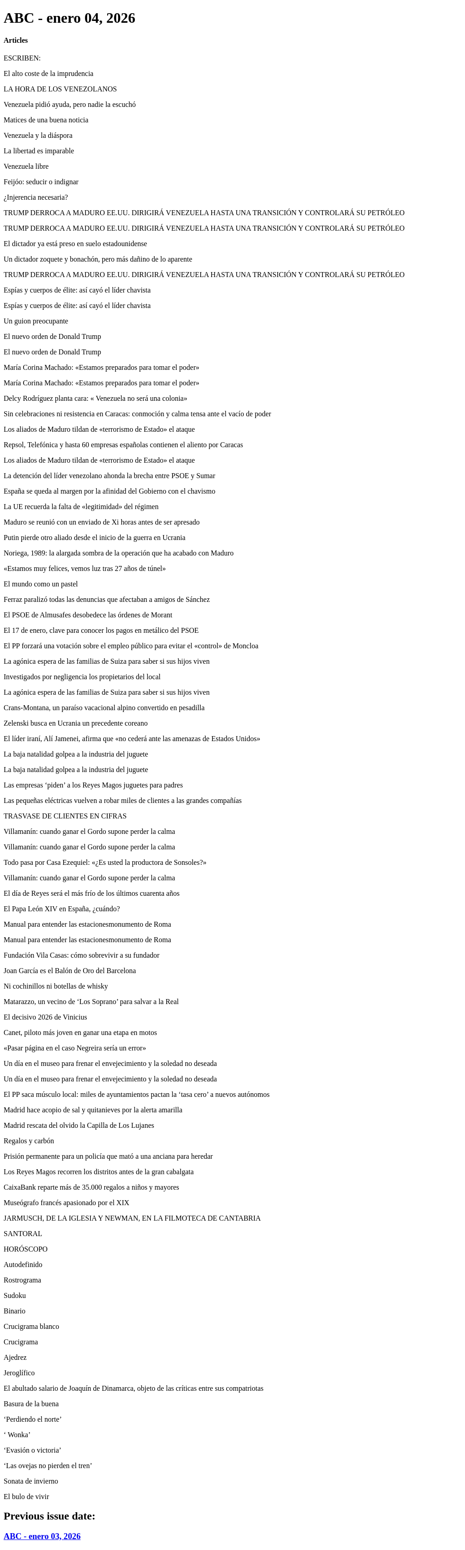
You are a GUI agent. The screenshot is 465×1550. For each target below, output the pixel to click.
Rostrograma (22, 1280)
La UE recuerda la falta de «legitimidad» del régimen (81, 506)
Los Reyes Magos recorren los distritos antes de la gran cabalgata (99, 1172)
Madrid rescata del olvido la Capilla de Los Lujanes (79, 1125)
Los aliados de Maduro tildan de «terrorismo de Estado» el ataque (99, 429)
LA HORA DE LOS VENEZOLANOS (60, 89)
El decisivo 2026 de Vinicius (45, 1017)
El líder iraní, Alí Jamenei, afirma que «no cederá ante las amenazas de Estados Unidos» (132, 738)
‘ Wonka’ (17, 1435)
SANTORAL (23, 1233)
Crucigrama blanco (31, 1326)
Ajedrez (15, 1357)
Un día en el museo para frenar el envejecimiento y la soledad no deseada (110, 1063)
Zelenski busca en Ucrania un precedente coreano (76, 723)
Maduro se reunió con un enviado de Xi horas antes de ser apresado (102, 522)
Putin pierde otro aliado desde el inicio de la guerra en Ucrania (94, 537)
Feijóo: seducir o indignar (41, 182)
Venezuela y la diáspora (38, 135)
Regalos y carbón (29, 1141)
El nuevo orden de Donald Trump (52, 336)
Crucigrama (21, 1342)
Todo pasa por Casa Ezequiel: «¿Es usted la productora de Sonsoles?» (105, 862)
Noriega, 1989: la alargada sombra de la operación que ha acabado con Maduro (119, 553)
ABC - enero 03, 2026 (42, 1536)
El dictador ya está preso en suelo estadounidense (75, 243)
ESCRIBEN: (22, 58)
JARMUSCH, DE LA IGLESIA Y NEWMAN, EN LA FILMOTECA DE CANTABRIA (132, 1218)
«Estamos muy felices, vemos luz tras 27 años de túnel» (85, 568)
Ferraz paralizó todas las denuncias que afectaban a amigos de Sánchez (107, 599)
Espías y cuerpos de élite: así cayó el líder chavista (77, 290)
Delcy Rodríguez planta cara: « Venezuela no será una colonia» (95, 398)
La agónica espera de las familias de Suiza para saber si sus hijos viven (107, 661)
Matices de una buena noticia (46, 120)
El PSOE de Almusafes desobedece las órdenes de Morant (88, 615)
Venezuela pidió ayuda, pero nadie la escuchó (70, 104)
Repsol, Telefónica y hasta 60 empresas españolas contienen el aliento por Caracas (123, 445)
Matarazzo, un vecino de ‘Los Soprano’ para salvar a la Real (91, 1001)
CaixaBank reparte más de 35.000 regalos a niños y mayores (91, 1187)
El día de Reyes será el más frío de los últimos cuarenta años (91, 893)
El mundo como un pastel (41, 584)
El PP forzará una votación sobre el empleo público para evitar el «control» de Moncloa (131, 646)
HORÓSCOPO (26, 1249)
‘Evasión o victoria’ (32, 1450)
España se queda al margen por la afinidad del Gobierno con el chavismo (109, 491)
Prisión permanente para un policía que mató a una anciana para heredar (108, 1156)
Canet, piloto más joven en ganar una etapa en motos (80, 1032)
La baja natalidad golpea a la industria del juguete (76, 754)
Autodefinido (23, 1264)
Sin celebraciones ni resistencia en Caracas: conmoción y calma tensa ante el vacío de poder (137, 414)
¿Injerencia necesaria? (36, 197)
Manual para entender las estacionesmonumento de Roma (87, 924)
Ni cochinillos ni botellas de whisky (56, 986)
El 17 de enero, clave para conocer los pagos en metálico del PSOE (101, 630)
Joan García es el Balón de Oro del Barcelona (70, 970)
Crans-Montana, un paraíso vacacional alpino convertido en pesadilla (104, 708)
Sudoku (15, 1295)
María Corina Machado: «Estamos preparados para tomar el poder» (101, 367)
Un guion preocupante (36, 321)
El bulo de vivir (26, 1496)
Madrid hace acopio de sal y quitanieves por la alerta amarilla (93, 1110)
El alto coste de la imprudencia (49, 73)
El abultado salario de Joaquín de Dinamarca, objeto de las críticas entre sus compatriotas (133, 1388)
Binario (14, 1311)
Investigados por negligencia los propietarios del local (82, 677)
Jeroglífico (19, 1373)
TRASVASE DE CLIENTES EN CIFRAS (65, 816)
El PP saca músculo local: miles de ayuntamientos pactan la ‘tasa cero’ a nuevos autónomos (137, 1094)
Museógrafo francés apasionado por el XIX (66, 1203)
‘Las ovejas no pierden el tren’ (48, 1465)
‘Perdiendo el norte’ (33, 1419)
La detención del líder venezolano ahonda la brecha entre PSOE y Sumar (109, 476)
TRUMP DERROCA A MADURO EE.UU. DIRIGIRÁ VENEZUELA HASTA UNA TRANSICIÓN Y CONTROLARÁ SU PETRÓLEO (204, 213)
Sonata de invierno (31, 1481)
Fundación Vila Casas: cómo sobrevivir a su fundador (81, 955)
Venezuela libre (26, 166)
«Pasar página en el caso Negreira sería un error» (75, 1048)
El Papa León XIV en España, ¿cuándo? (62, 909)
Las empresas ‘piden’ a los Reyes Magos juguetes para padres (93, 785)
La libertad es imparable (39, 151)
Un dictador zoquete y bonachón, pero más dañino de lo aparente (98, 259)
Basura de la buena (31, 1404)
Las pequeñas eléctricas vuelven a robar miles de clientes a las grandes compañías (123, 800)
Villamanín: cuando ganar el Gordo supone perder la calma (89, 831)
